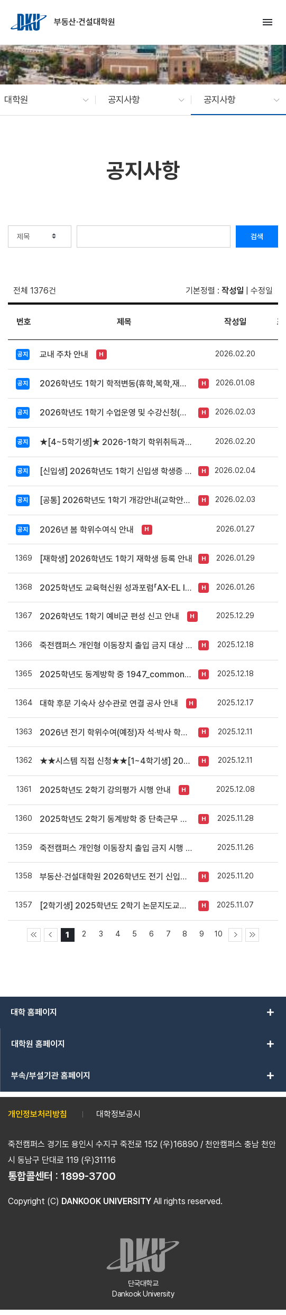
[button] (41, 99)
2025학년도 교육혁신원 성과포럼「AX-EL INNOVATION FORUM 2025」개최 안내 (116, 588)
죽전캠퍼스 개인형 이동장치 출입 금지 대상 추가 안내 (116, 645)
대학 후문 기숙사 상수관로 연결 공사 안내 (109, 703)
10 (219, 933)
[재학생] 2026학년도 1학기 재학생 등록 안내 (116, 559)
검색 (257, 236)
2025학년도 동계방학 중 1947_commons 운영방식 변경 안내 (116, 674)
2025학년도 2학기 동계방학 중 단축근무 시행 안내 (116, 819)
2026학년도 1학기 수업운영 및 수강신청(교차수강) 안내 (116, 413)
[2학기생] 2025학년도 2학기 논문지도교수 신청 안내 (116, 906)
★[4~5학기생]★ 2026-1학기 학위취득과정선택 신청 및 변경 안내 (116, 442)
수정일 (262, 291)
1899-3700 (88, 1176)
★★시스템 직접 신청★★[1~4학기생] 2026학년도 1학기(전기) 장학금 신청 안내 (116, 761)
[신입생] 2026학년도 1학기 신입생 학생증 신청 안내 (116, 471)
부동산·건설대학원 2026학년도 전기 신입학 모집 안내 (116, 877)
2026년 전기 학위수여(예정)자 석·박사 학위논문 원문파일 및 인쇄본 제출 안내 (116, 732)
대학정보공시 (118, 1114)
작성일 (233, 291)
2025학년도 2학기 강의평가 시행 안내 (105, 790)
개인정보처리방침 (37, 1114)
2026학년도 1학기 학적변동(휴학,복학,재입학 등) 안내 (116, 384)
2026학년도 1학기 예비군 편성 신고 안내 (109, 616)
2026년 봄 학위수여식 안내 (87, 530)
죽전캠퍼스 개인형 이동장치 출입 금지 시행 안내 (116, 848)
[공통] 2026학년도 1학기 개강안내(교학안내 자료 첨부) (116, 500)
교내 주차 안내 (64, 354)
